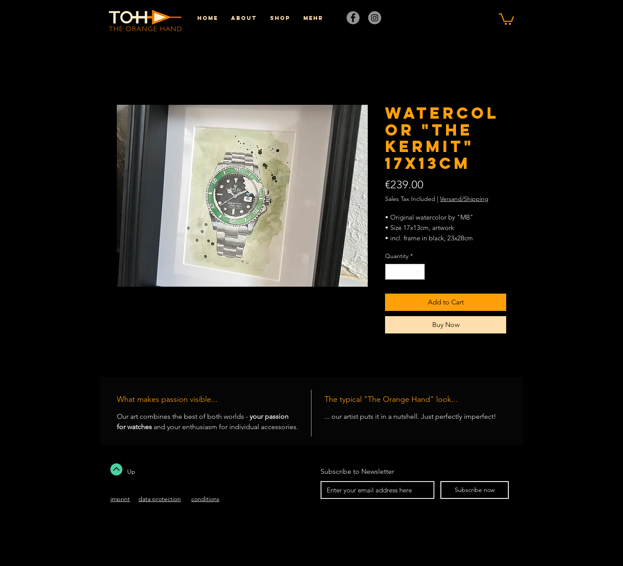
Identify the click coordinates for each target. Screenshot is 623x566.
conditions (205, 499)
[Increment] (418, 271)
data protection (159, 499)
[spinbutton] (405, 271)
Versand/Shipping (464, 199)
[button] (506, 18)
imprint (120, 499)
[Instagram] (374, 17)
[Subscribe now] (474, 490)
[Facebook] (353, 17)
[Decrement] (391, 271)
